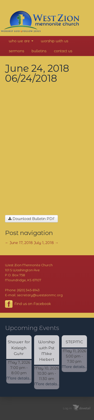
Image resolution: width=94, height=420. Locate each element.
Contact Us (63, 51)
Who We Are (21, 41)
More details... (18, 378)
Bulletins (39, 51)
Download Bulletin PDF (31, 218)
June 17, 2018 (19, 242)
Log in (67, 408)
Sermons (16, 51)
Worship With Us (54, 41)
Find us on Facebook (28, 304)
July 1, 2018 (46, 242)
